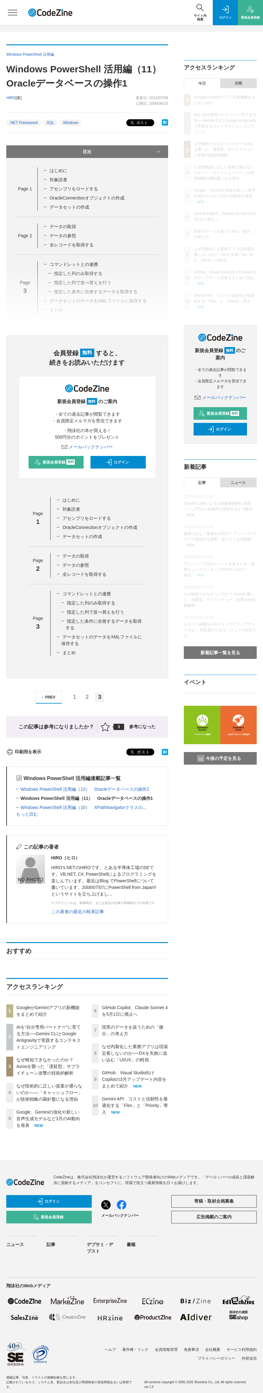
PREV (47, 697)
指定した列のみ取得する (91, 602)
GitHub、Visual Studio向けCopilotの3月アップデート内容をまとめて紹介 (134, 1079)
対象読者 (58, 179)
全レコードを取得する (72, 244)
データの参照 (63, 235)
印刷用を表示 (23, 751)
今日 (202, 83)
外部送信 (249, 1358)
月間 (238, 83)
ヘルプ (110, 1349)
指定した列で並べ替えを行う (95, 612)
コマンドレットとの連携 (74, 264)
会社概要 (212, 1349)
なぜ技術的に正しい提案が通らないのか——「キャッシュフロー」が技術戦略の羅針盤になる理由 (49, 1092)
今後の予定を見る (219, 758)
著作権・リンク (135, 1349)
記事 (202, 482)
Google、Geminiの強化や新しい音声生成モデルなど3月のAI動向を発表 (48, 1118)
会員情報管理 (166, 1349)
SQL (50, 123)
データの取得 (63, 226)
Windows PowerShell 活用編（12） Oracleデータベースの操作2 (84, 789)
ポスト (138, 123)
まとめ (69, 652)
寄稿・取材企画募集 (214, 1201)
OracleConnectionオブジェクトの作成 (87, 197)
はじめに (58, 170)
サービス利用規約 (242, 1349)
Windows (70, 123)
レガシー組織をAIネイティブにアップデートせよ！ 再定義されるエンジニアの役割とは (220, 630)
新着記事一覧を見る (220, 652)
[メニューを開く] (12, 12)
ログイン (117, 462)
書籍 (131, 1244)
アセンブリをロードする (74, 188)
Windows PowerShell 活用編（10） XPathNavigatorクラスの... (83, 807)
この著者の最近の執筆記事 (77, 911)
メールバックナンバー (87, 446)
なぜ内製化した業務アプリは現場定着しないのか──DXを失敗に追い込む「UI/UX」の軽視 (135, 1053)
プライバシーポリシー (216, 1358)
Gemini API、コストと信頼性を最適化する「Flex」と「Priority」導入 (135, 1105)
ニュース (238, 482)
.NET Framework (23, 123)
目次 (122, 152)
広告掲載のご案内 (214, 1216)
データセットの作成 (69, 207)
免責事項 (191, 1349)
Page (25, 188)
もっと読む (27, 814)
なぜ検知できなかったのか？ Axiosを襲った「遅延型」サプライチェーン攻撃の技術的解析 (48, 1066)
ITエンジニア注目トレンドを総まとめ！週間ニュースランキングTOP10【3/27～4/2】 (219, 569)
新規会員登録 (55, 462)
